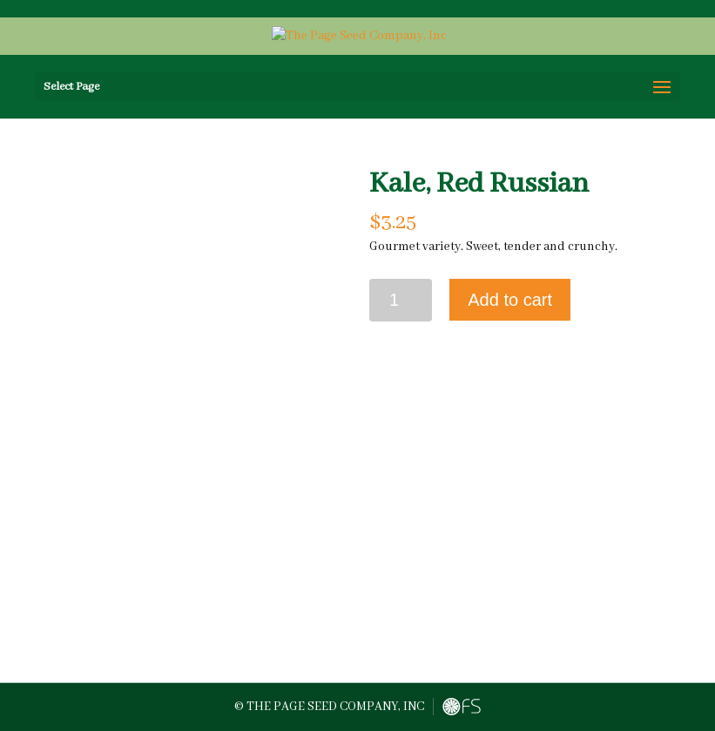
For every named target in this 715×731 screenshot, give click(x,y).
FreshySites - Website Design (461, 706)
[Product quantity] (401, 300)
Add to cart (510, 299)
